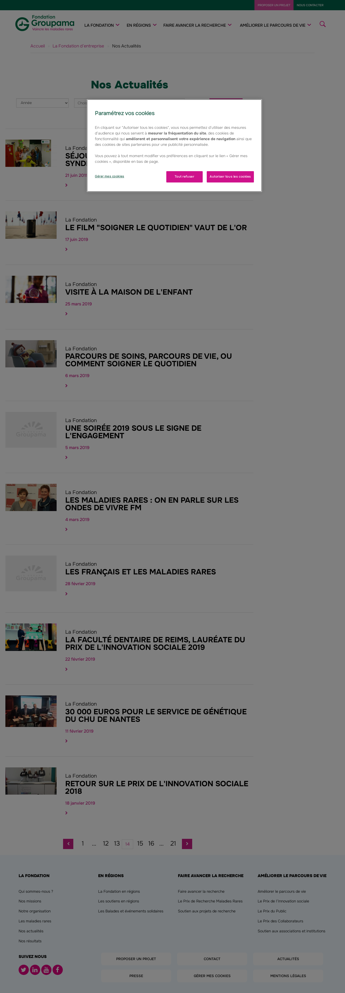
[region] (174, 145)
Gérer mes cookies (109, 176)
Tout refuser (184, 176)
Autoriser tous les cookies (230, 176)
